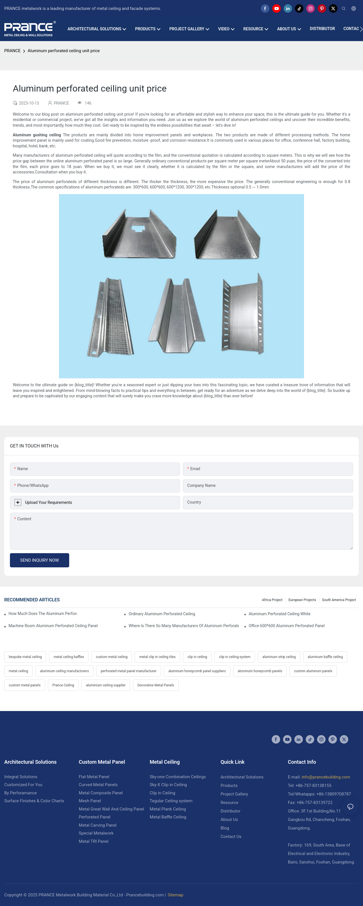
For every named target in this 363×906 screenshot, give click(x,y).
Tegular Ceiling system (171, 800)
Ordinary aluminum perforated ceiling (161, 614)
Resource (230, 802)
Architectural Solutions (242, 777)
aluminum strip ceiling (279, 657)
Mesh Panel (90, 800)
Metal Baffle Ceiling (168, 817)
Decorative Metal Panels (156, 685)
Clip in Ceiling (162, 792)
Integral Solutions (20, 776)
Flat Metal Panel (94, 776)
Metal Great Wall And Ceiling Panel (111, 809)
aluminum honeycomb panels (260, 671)
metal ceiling (18, 671)
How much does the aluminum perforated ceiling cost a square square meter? (43, 613)
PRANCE (12, 50)
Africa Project (272, 600)
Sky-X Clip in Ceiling (168, 784)
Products (229, 785)
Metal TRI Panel (94, 841)
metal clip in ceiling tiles (157, 657)
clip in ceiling (197, 657)
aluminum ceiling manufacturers (64, 671)
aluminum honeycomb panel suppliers (197, 671)
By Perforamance (20, 792)
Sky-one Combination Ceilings (178, 776)
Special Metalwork (96, 833)
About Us (229, 819)
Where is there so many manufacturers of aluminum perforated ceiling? (183, 625)
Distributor (230, 811)
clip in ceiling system (234, 657)
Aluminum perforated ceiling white (280, 614)
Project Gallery (234, 794)
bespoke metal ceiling (25, 657)
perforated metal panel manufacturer (128, 671)
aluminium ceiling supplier (105, 685)
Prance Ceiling (63, 685)
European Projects (302, 600)
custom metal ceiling (111, 657)
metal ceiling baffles (69, 657)
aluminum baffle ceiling (325, 657)
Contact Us (231, 836)
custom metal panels (25, 685)
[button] (361, 29)
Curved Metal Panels (98, 784)
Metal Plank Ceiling (168, 809)
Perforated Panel (95, 817)
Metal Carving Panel (98, 825)
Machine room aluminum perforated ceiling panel (53, 625)
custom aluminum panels (313, 671)
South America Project (339, 600)
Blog (225, 828)
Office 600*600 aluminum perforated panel (287, 625)
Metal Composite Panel (101, 792)
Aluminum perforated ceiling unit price (64, 50)
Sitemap (175, 894)
